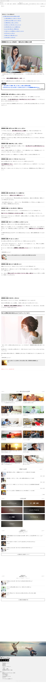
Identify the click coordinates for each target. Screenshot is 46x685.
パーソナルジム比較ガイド (7, 678)
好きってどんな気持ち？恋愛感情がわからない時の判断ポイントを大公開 (20, 490)
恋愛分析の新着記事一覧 (23, 599)
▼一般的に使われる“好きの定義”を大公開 (11, 16)
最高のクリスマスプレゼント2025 (8, 672)
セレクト (4, 677)
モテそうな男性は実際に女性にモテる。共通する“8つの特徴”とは (19, 587)
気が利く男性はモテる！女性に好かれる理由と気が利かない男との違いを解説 (21, 593)
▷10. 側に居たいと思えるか (9, 37)
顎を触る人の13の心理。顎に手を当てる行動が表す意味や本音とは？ (20, 547)
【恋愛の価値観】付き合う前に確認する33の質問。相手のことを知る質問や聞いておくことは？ (25, 535)
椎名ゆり (2, 6)
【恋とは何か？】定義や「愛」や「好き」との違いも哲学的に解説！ (17, 85)
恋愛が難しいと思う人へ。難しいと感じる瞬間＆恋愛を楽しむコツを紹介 (20, 478)
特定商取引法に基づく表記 (7, 670)
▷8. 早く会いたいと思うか (9, 33)
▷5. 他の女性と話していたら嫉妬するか (12, 26)
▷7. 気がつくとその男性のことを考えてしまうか (14, 31)
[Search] (45, 0)
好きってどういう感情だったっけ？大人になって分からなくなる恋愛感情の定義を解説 (23, 484)
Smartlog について (5, 662)
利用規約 (4, 664)
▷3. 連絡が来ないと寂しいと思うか (11, 22)
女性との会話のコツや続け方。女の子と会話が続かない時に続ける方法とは (21, 541)
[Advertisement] (11, 379)
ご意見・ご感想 (5, 668)
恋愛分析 (14, 3)
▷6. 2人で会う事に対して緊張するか (11, 29)
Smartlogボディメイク (6, 676)
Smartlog (1, 3)
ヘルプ (3, 667)
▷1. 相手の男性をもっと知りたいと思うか (12, 18)
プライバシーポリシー (6, 666)
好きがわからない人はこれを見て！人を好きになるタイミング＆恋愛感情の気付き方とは (21, 87)
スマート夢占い (5, 675)
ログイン (1, 2)
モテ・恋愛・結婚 (8, 3)
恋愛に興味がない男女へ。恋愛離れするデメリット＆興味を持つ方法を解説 (21, 472)
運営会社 (4, 665)
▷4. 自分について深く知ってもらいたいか (12, 24)
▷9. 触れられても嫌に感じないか (10, 35)
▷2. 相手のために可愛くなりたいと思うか (12, 20)
